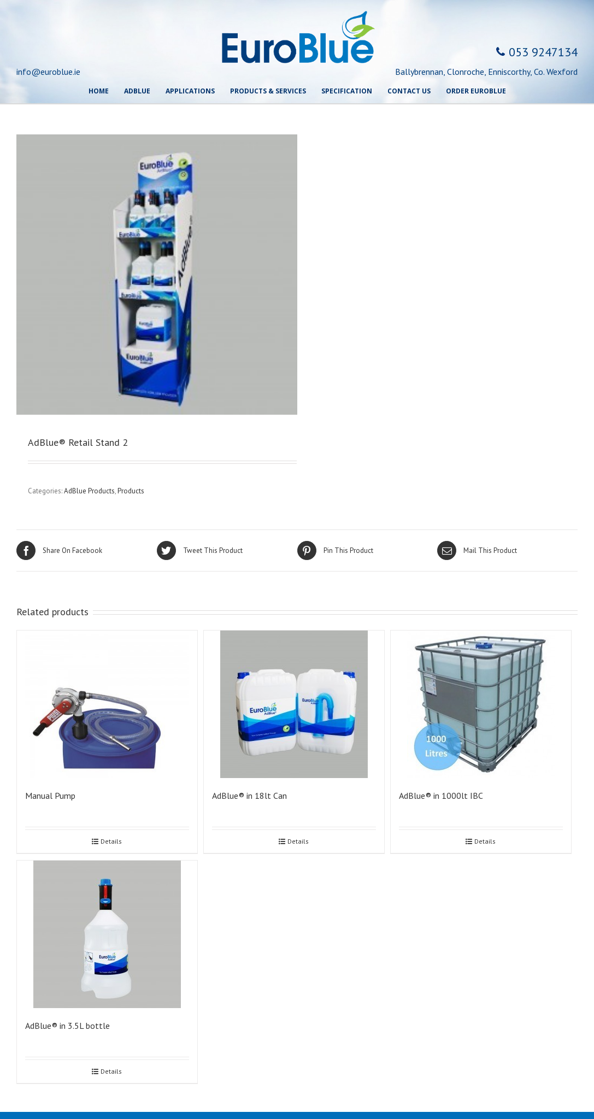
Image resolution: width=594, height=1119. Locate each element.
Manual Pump (50, 795)
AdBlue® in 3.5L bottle (67, 1025)
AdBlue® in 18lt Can (249, 795)
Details (111, 841)
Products (130, 491)
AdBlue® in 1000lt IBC (441, 795)
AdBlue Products (89, 491)
